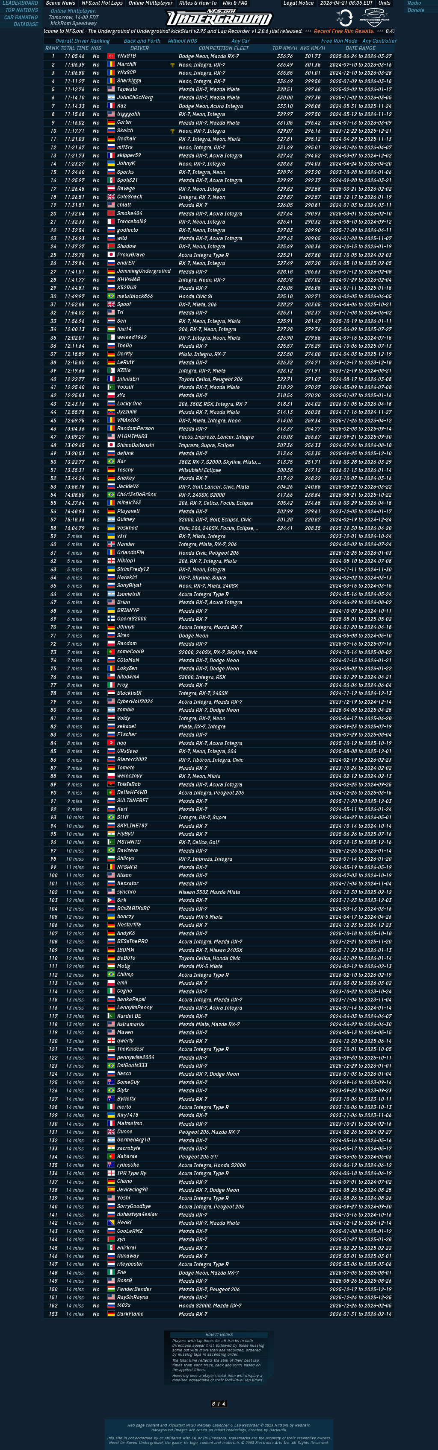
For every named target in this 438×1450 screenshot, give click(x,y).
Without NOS (182, 41)
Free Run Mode (339, 41)
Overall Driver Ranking (83, 41)
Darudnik (277, 1430)
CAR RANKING (22, 17)
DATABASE (26, 24)
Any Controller (380, 41)
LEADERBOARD (21, 3)
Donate (415, 10)
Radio (414, 3)
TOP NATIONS (22, 10)
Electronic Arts (268, 1442)
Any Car (241, 41)
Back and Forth (142, 41)
